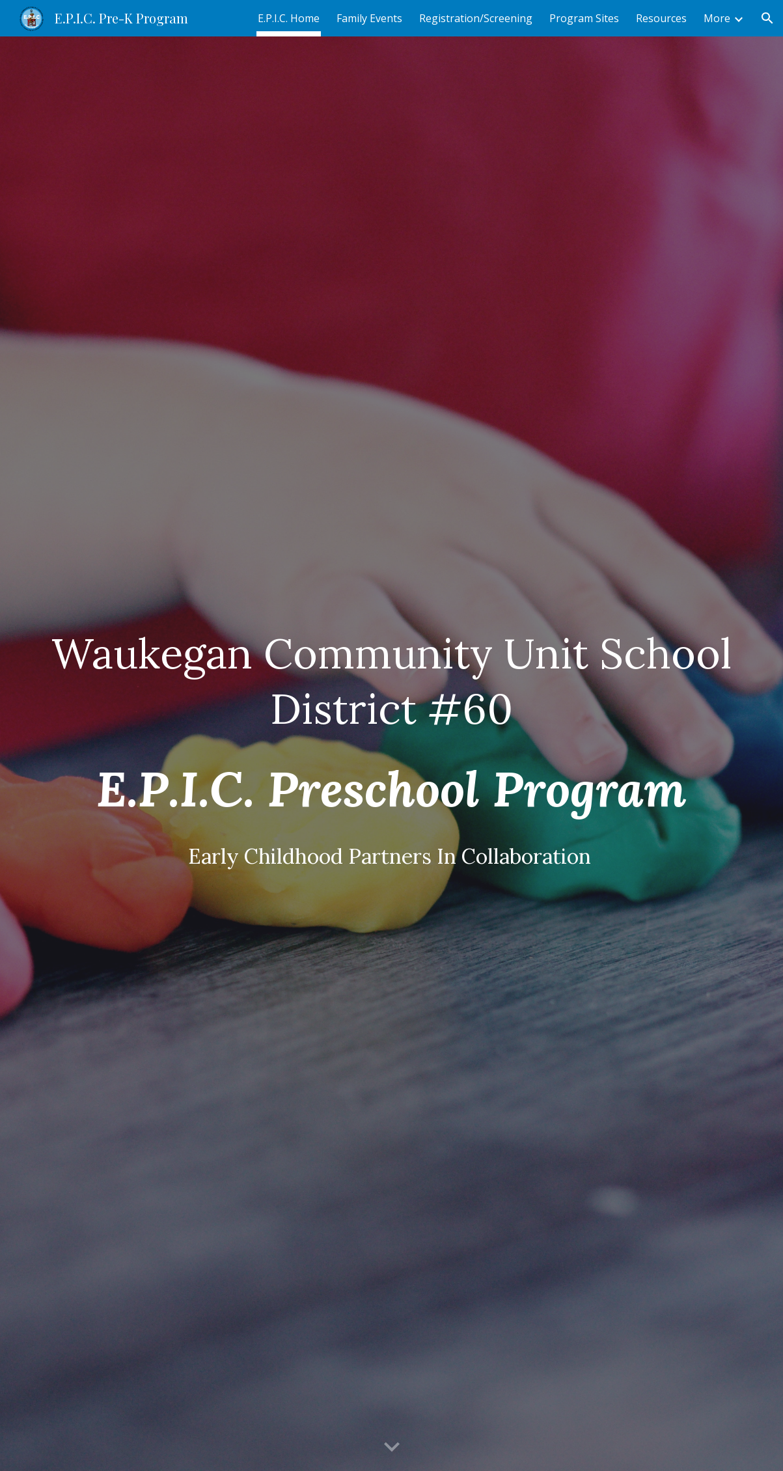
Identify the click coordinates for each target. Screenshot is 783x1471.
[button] (767, 18)
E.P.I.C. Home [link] (289, 18)
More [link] (717, 18)
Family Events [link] (369, 18)
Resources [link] (661, 18)
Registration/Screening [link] (475, 18)
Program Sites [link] (584, 18)
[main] (391, 753)
